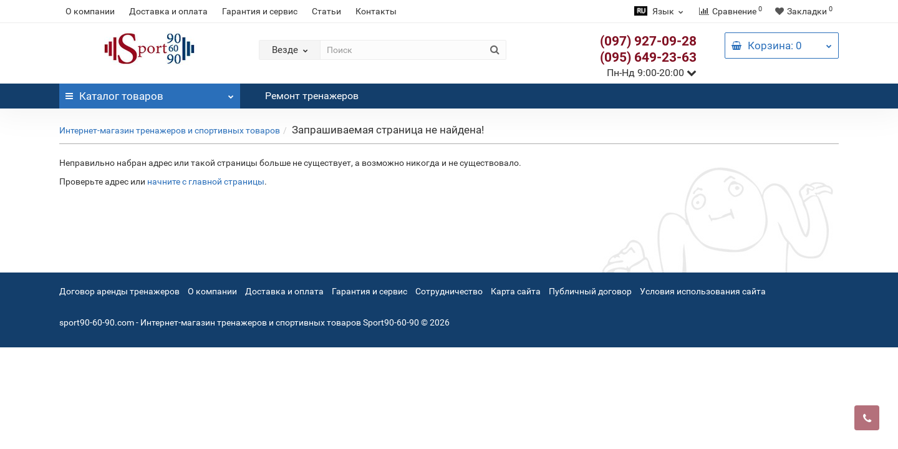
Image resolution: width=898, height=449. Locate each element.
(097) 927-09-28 (648, 41)
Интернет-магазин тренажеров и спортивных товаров (169, 130)
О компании (90, 11)
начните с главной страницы (205, 181)
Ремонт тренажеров (312, 96)
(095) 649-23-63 (648, 57)
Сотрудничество (449, 291)
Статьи (326, 11)
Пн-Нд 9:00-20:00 (652, 73)
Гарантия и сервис (259, 11)
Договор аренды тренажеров (119, 291)
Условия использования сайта (703, 291)
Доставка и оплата (168, 11)
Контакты (376, 11)
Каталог (149, 93)
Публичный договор (590, 291)
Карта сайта (516, 291)
